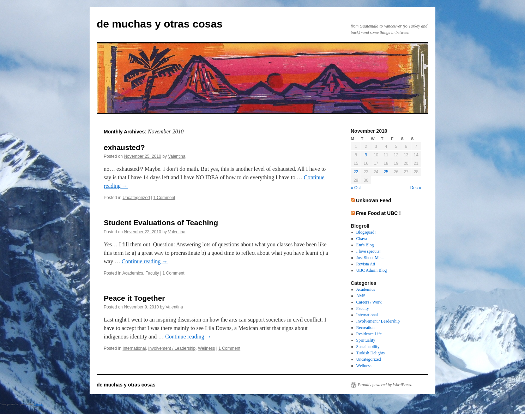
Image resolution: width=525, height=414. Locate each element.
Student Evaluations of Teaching (161, 222)
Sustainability (368, 346)
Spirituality (365, 340)
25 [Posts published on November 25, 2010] (386, 171)
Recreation (365, 327)
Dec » (415, 187)
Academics (132, 273)
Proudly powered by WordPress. (385, 384)
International (134, 348)
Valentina (176, 156)
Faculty (152, 273)
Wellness (206, 348)
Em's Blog (365, 244)
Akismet (38, 404)
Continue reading (145, 261)
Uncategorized (136, 197)
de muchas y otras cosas (160, 24)
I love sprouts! (368, 251)
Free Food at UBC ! (378, 213)
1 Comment (164, 197)
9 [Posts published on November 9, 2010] (366, 154)
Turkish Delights (370, 352)
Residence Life (369, 333)
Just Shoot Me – (370, 257)
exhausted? (124, 147)
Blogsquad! (366, 232)
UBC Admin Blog (371, 270)
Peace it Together (134, 298)
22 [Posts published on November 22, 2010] (356, 171)
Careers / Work (369, 302)
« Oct (356, 187)
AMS (361, 295)
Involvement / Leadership (171, 348)
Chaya (361, 238)
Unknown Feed (373, 200)
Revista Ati (365, 264)
